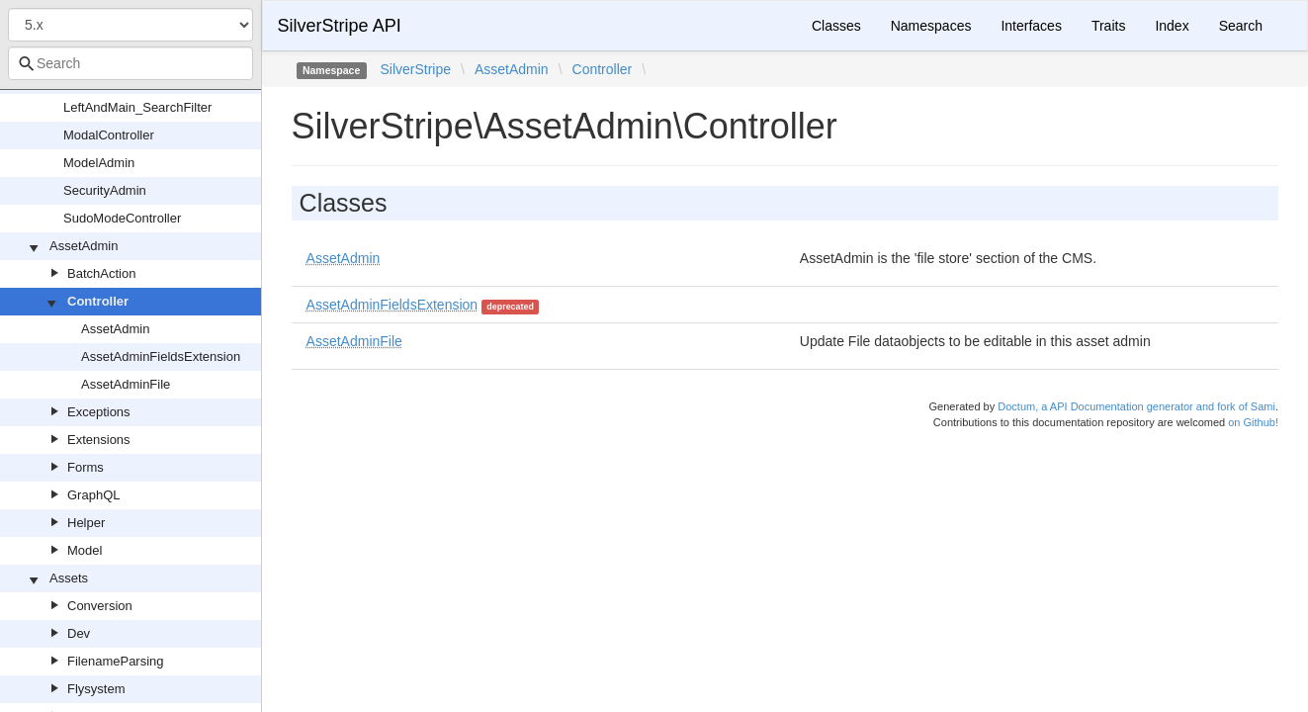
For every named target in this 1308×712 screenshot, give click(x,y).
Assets (68, 578)
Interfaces (1031, 26)
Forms (85, 467)
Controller (98, 301)
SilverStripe (415, 69)
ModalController (108, 135)
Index (1171, 26)
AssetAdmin (83, 245)
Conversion (99, 605)
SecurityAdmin (104, 190)
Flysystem (96, 688)
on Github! (1253, 422)
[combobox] (130, 63)
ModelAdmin (98, 162)
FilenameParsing (115, 661)
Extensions (99, 439)
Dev (78, 633)
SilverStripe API (339, 26)
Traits (1108, 26)
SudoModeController (122, 218)
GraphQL (93, 495)
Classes (836, 26)
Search (1241, 26)
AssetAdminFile (125, 384)
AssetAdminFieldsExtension (160, 356)
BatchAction (101, 273)
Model (84, 550)
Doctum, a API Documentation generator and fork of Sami (1136, 406)
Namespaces (931, 26)
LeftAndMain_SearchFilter (137, 107)
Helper (86, 522)
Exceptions (99, 411)
